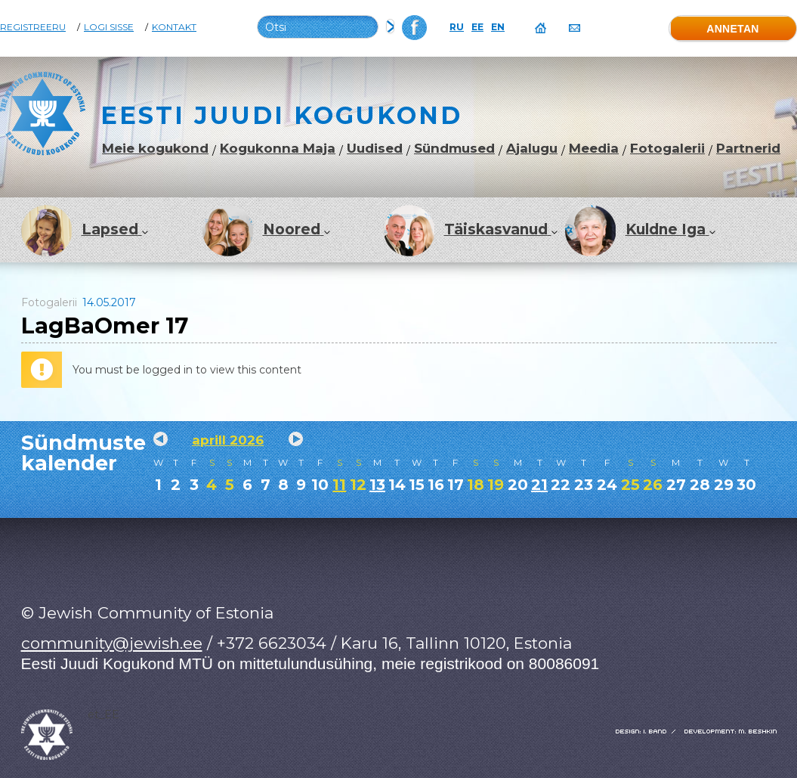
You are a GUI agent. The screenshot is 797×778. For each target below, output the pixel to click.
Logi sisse (109, 27)
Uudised (375, 148)
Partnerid (748, 148)
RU (456, 27)
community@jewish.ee (111, 643)
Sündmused (454, 148)
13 (377, 485)
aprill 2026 (228, 440)
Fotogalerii (667, 148)
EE (477, 27)
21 (539, 485)
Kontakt (174, 27)
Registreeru (33, 27)
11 (339, 485)
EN (498, 27)
